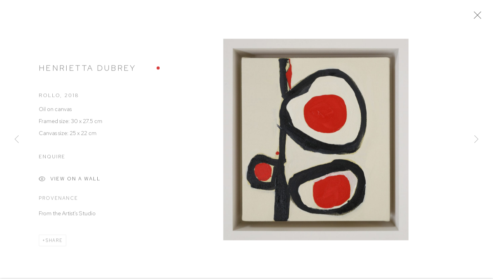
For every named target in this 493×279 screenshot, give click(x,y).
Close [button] (478, 17)
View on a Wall (70, 182)
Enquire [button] (52, 158)
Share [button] (54, 242)
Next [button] (476, 139)
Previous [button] (16, 139)
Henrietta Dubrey (87, 70)
